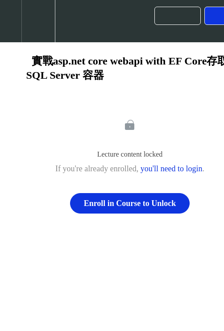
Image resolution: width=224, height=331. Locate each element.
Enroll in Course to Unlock (130, 203)
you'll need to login (172, 168)
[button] (10, 21)
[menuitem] (38, 21)
